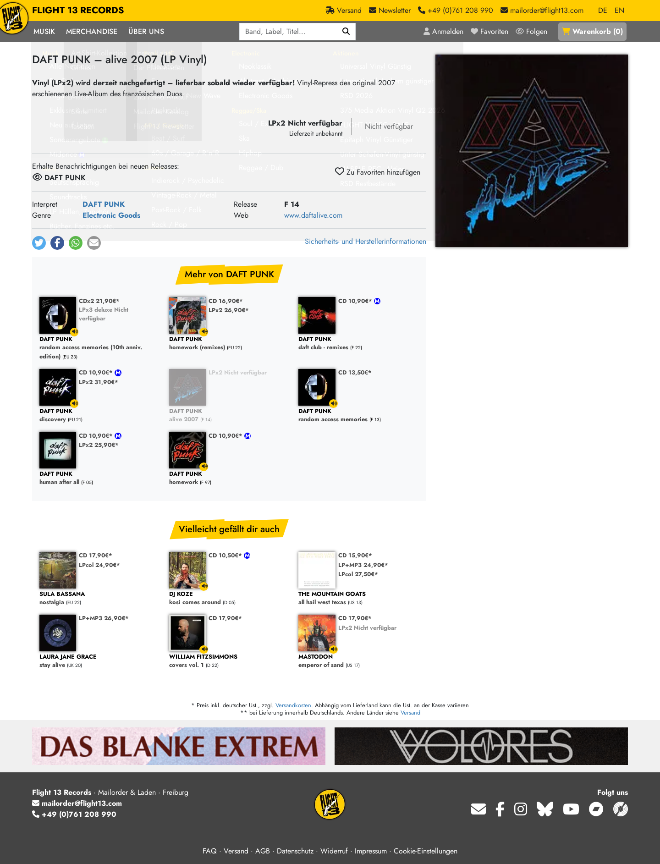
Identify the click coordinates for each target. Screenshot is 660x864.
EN (619, 10)
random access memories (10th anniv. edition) (99, 348)
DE (602, 10)
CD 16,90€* (226, 301)
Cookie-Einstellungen (425, 851)
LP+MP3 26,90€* (104, 618)
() (592, 31)
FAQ (210, 851)
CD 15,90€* (355, 555)
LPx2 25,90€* (99, 444)
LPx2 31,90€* (98, 382)
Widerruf (334, 851)
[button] (39, 243)
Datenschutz (295, 851)
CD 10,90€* (356, 301)
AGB (262, 851)
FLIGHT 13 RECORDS (78, 10)
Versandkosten (293, 705)
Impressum (371, 851)
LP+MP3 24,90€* (363, 565)
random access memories (358, 415)
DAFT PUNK (103, 204)
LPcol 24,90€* (99, 565)
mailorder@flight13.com (77, 803)
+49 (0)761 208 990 (74, 814)
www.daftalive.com (313, 215)
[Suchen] (346, 31)
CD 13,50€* (355, 372)
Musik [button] (44, 31)
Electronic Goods (111, 215)
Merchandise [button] (91, 31)
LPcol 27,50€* (358, 574)
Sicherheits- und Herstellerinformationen (365, 241)
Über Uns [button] (146, 31)
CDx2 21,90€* (99, 301)
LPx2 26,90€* (229, 310)
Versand (410, 712)
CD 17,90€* (95, 555)
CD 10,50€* (226, 555)
